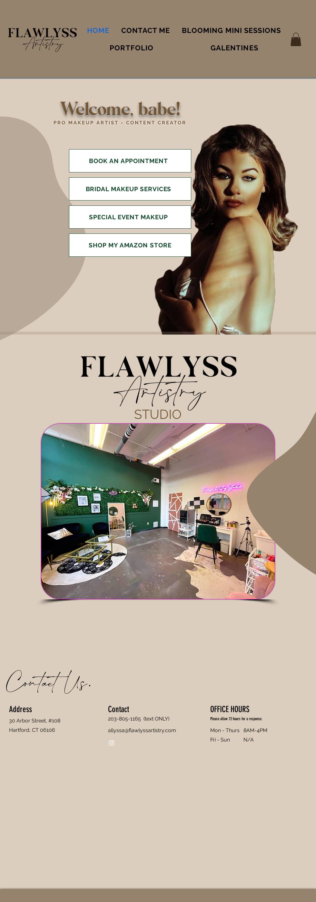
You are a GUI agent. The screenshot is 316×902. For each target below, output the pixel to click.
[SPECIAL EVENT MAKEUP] (130, 217)
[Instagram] (111, 742)
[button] (295, 39)
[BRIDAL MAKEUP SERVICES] (130, 189)
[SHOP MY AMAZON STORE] (130, 245)
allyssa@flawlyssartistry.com (142, 730)
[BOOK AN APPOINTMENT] (130, 160)
